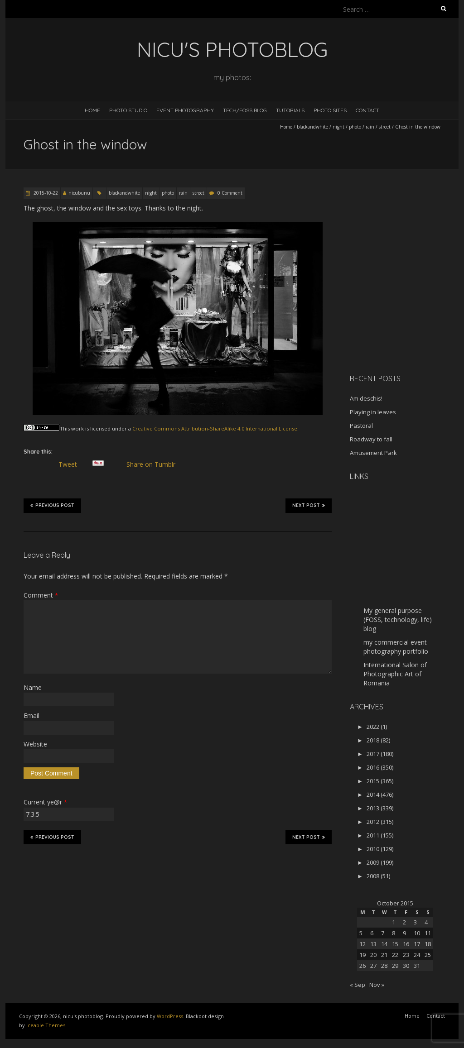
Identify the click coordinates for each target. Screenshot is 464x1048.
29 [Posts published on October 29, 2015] (395, 966)
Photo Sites (330, 110)
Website (35, 744)
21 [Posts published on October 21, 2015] (384, 955)
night (338, 127)
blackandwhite (312, 127)
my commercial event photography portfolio (395, 647)
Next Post (308, 505)
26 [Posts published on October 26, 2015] (362, 966)
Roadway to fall (371, 439)
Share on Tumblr (154, 464)
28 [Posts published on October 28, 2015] (384, 966)
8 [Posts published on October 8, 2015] (393, 933)
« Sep (357, 985)
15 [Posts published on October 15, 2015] (395, 944)
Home (92, 110)
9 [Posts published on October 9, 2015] (404, 933)
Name (33, 687)
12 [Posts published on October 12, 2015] (362, 944)
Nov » (376, 985)
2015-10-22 (45, 193)
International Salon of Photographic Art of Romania (395, 673)
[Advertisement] (406, 302)
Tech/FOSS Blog (245, 110)
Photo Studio (128, 110)
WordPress (170, 1016)
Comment (41, 595)
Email (31, 715)
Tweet (71, 464)
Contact (367, 110)
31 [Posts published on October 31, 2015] (417, 966)
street (385, 127)
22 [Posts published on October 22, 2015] (395, 955)
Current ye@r (45, 802)
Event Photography (185, 110)
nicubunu (79, 193)
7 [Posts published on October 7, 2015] (382, 933)
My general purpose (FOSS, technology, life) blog (397, 619)
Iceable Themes (45, 1025)
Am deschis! (366, 398)
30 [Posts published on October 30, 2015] (406, 966)
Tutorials (290, 110)
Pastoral (361, 425)
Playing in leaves (373, 412)
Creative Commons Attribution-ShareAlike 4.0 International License (214, 428)
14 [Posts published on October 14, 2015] (384, 944)
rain (370, 127)
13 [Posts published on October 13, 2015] (373, 944)
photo (355, 127)
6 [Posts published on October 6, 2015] (371, 933)
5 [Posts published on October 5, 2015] (360, 933)
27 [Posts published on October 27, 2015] (373, 966)
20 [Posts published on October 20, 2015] (373, 955)
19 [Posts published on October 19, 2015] (362, 955)
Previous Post (52, 505)
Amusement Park (373, 453)
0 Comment (230, 193)
